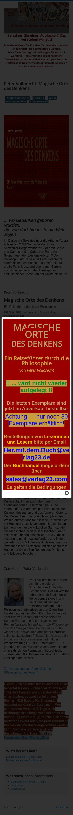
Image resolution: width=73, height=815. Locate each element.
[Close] (67, 493)
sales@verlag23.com (36, 479)
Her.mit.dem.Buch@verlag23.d (36, 454)
